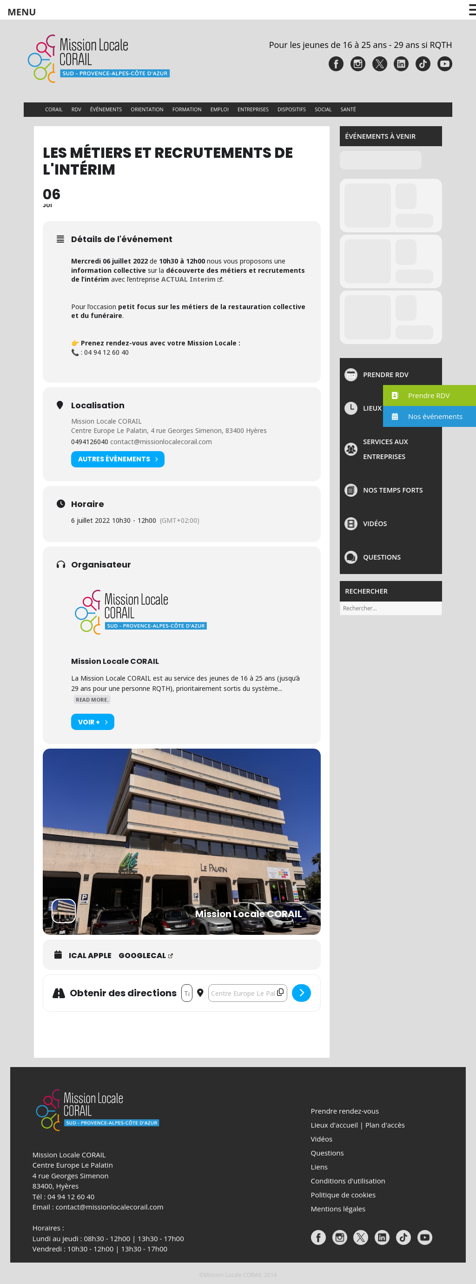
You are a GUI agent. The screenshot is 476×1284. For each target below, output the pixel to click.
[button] (429, 395)
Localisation (98, 405)
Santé (348, 109)
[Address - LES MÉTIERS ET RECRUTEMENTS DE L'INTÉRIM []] (186, 993)
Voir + (92, 722)
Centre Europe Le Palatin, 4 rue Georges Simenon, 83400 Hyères (169, 430)
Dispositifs (292, 109)
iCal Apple (90, 955)
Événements (106, 109)
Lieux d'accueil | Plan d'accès (358, 1124)
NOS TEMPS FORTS (393, 490)
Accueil (32, 109)
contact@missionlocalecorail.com (161, 441)
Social (323, 109)
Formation (187, 109)
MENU (21, 12)
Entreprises (253, 109)
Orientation (147, 109)
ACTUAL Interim (191, 279)
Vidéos (375, 523)
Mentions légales (338, 1208)
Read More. (92, 699)
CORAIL (53, 109)
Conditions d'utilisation (348, 1180)
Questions (382, 557)
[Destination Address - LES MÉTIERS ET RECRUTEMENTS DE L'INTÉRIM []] (248, 993)
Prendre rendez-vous (345, 1110)
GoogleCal (146, 955)
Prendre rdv (386, 374)
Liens (319, 1166)
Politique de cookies (343, 1194)
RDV (76, 109)
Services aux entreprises (385, 449)
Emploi (220, 109)
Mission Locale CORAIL (106, 421)
